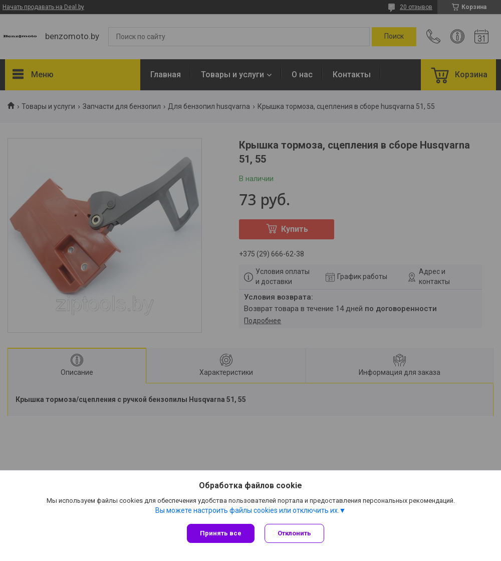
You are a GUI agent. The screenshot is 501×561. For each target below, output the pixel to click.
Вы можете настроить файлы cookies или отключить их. (247, 510)
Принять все (220, 533)
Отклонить (294, 533)
